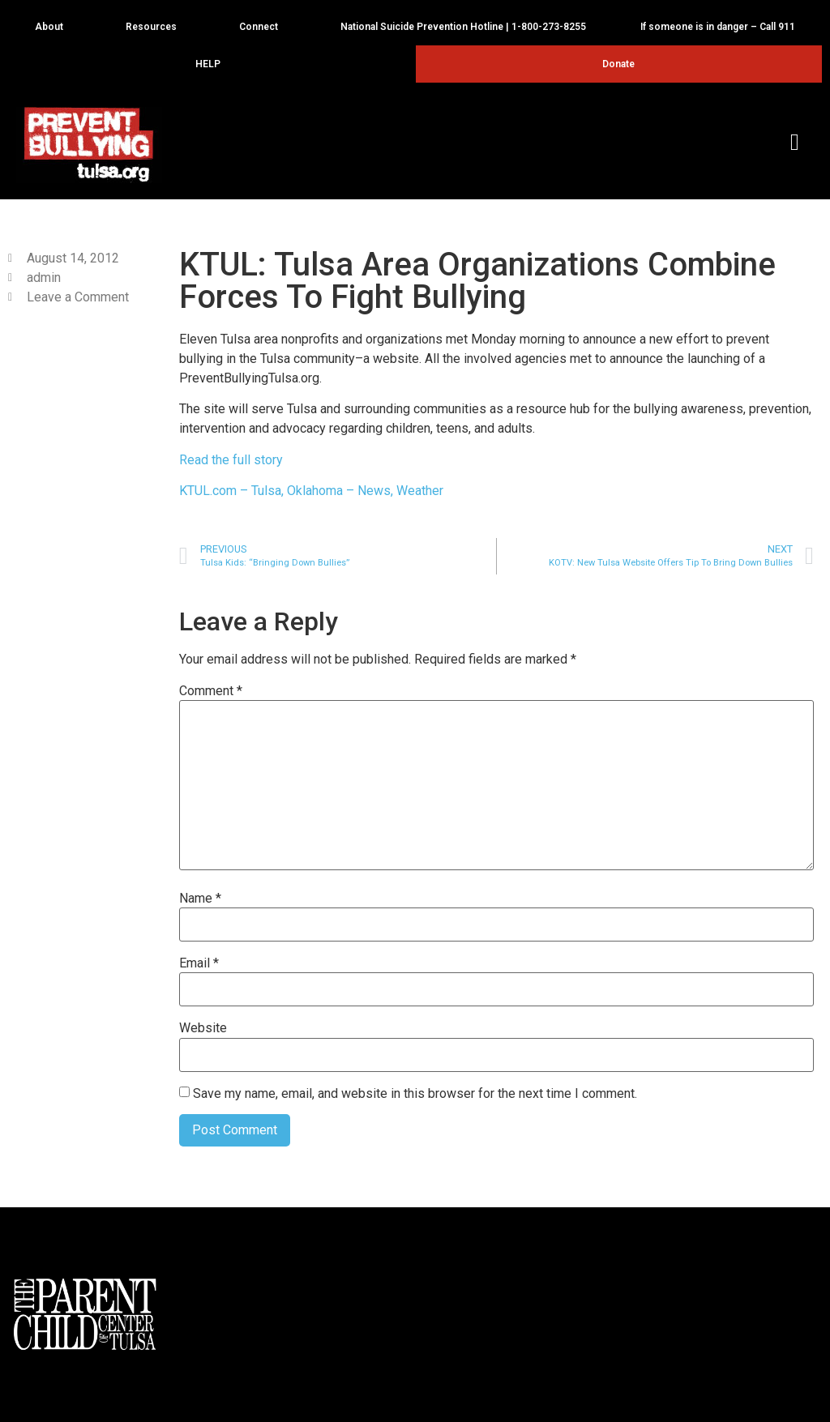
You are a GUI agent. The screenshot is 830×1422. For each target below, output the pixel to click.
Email (199, 963)
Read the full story (231, 460)
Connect (262, 27)
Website (203, 1028)
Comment (210, 691)
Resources (155, 27)
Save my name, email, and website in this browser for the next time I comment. (415, 1093)
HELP (212, 64)
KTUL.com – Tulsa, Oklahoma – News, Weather (311, 490)
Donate (618, 64)
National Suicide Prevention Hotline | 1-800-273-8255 (463, 26)
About (53, 27)
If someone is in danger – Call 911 (717, 26)
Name (200, 898)
